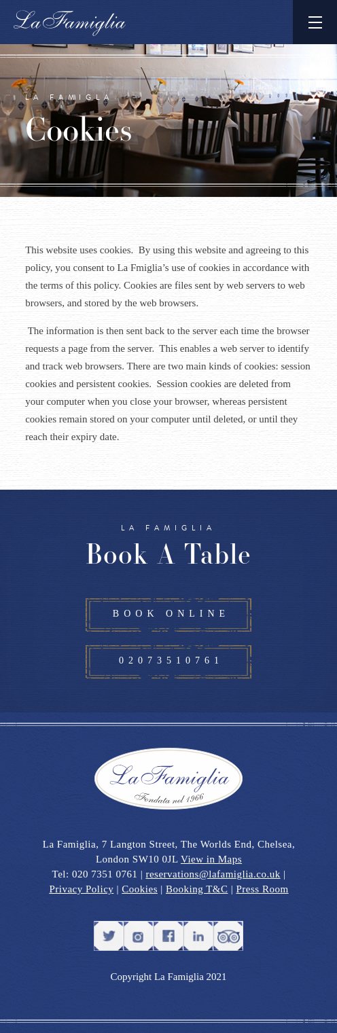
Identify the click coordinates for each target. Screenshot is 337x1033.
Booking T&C (197, 889)
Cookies (140, 889)
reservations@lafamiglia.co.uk (212, 874)
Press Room (262, 889)
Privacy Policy (81, 889)
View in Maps (211, 859)
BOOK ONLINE (171, 614)
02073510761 (171, 660)
